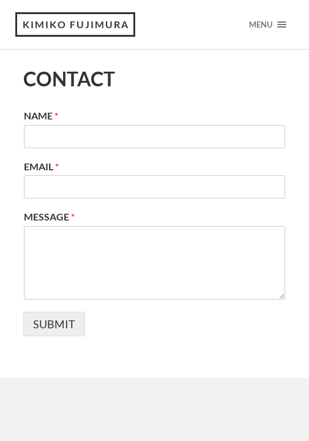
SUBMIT (54, 324)
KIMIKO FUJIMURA (76, 24)
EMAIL (41, 166)
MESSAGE (49, 216)
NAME (41, 115)
